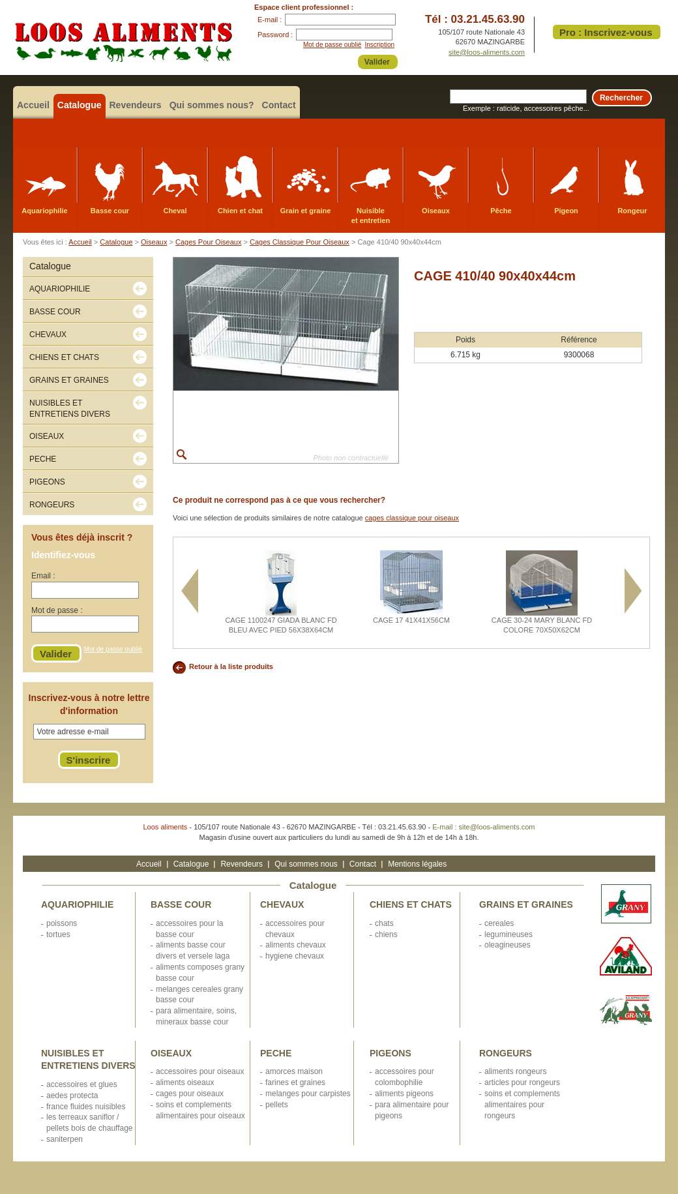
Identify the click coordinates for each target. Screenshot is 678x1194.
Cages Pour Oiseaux (208, 242)
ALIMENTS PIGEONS (404, 1093)
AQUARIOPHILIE (77, 904)
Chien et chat (240, 211)
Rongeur (632, 211)
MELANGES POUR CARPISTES (308, 1093)
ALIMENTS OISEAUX (185, 1082)
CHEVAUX (282, 904)
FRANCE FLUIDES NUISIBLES (85, 1106)
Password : (275, 34)
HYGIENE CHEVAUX (294, 956)
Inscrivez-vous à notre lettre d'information (89, 704)
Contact (279, 105)
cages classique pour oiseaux (412, 518)
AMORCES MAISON (294, 1071)
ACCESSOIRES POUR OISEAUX (200, 1071)
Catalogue (79, 105)
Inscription (379, 44)
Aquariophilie (44, 211)
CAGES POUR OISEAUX (190, 1093)
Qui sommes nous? (212, 105)
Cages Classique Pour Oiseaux (299, 242)
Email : (43, 575)
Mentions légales (417, 864)
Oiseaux (436, 211)
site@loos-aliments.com (487, 52)
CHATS (384, 923)
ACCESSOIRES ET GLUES (81, 1084)
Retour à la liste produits (231, 666)
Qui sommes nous (306, 864)
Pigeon (566, 211)
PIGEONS (390, 1053)
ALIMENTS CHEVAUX (295, 944)
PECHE (275, 1053)
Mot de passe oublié (332, 44)
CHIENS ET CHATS (411, 904)
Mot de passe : (57, 610)
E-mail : (270, 19)
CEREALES (499, 923)
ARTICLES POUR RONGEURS (522, 1082)
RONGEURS (505, 1053)
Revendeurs (136, 105)
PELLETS (276, 1104)
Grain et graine (305, 211)
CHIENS (386, 934)
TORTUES (58, 934)
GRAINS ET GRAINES (526, 904)
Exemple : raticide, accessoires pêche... (526, 108)
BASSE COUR (181, 904)
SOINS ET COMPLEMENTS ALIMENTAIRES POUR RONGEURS (522, 1104)
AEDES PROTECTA (72, 1095)
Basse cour (110, 211)
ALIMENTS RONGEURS (515, 1071)
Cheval (174, 211)
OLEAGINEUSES (507, 944)
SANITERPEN (64, 1139)
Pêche (500, 211)
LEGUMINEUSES (508, 934)
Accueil (33, 105)
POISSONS (61, 923)
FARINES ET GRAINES (295, 1082)
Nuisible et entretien (370, 215)
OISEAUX (171, 1053)
